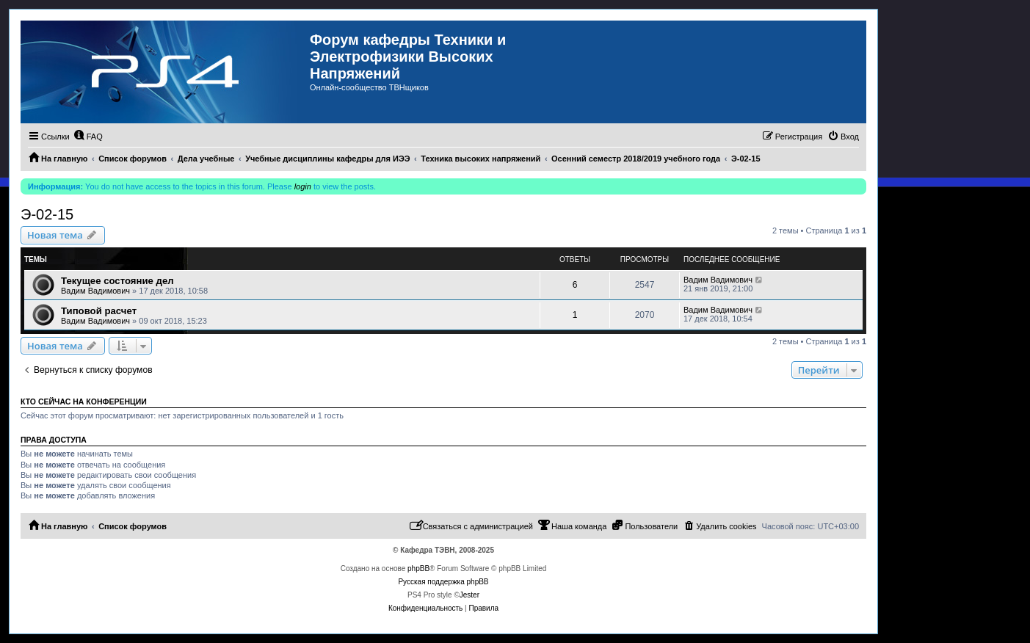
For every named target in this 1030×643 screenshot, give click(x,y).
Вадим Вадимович (95, 290)
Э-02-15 (47, 214)
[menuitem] (88, 136)
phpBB (418, 568)
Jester (469, 595)
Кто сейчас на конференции (84, 401)
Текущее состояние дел (117, 280)
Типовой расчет (99, 310)
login (302, 186)
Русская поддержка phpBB (443, 582)
